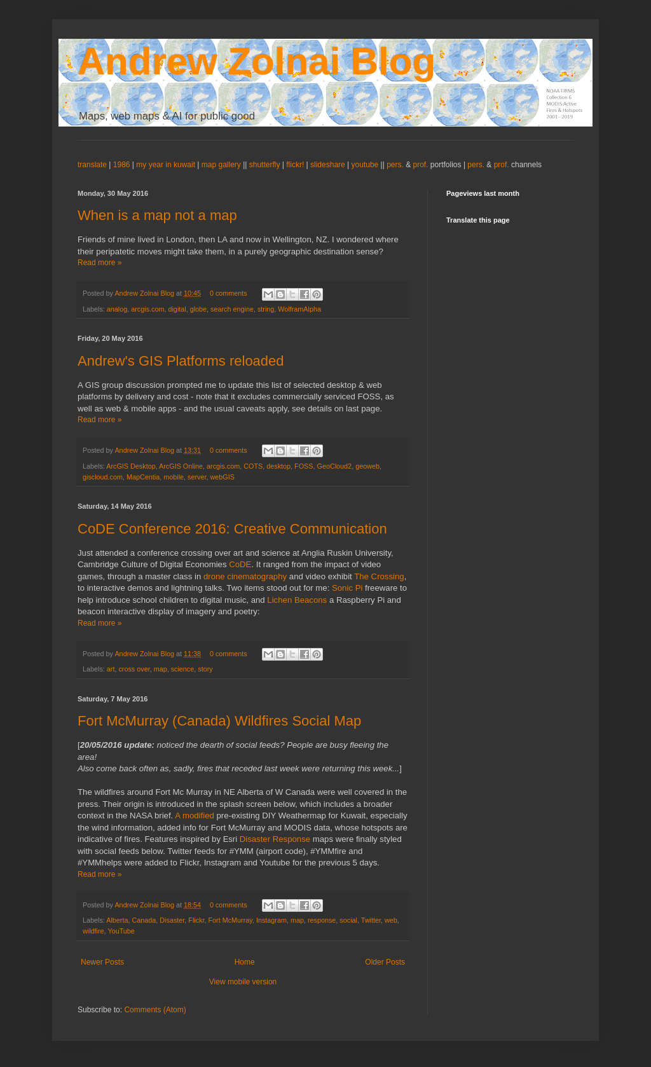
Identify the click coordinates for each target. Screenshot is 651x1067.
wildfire (93, 931)
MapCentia (143, 477)
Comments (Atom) (155, 1009)
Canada (144, 920)
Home (245, 962)
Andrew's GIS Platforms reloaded (181, 361)
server (197, 477)
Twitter (371, 920)
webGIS (222, 477)
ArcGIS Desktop (130, 466)
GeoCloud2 (334, 466)
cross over (133, 669)
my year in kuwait (165, 164)
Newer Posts (102, 962)
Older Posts (385, 962)
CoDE (240, 564)
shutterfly (264, 164)
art (111, 669)
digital (177, 309)
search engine (232, 309)
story (205, 669)
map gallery (221, 164)
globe (198, 309)
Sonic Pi (348, 588)
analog (117, 309)
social (348, 920)
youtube (365, 164)
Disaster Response (275, 839)
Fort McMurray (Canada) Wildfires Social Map (219, 721)
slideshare (327, 164)
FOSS (303, 466)
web (391, 920)
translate (92, 164)
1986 (122, 164)
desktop (278, 466)
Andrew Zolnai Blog (256, 61)
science (183, 669)
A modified (194, 815)
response (322, 920)
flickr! (295, 164)
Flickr (196, 920)
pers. (396, 164)
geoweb (367, 466)
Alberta (117, 920)
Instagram (271, 920)
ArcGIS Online (181, 466)
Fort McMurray (230, 920)
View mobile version (243, 981)
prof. (420, 164)
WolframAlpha (299, 309)
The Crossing (379, 576)
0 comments (228, 293)
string (265, 309)
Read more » (99, 262)
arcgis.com (147, 309)
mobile (173, 477)
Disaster (172, 920)
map (160, 669)
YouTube (120, 931)
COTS (253, 466)
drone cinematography (245, 576)
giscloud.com (103, 477)
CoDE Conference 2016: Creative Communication (232, 529)
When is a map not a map (157, 215)
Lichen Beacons (297, 600)
